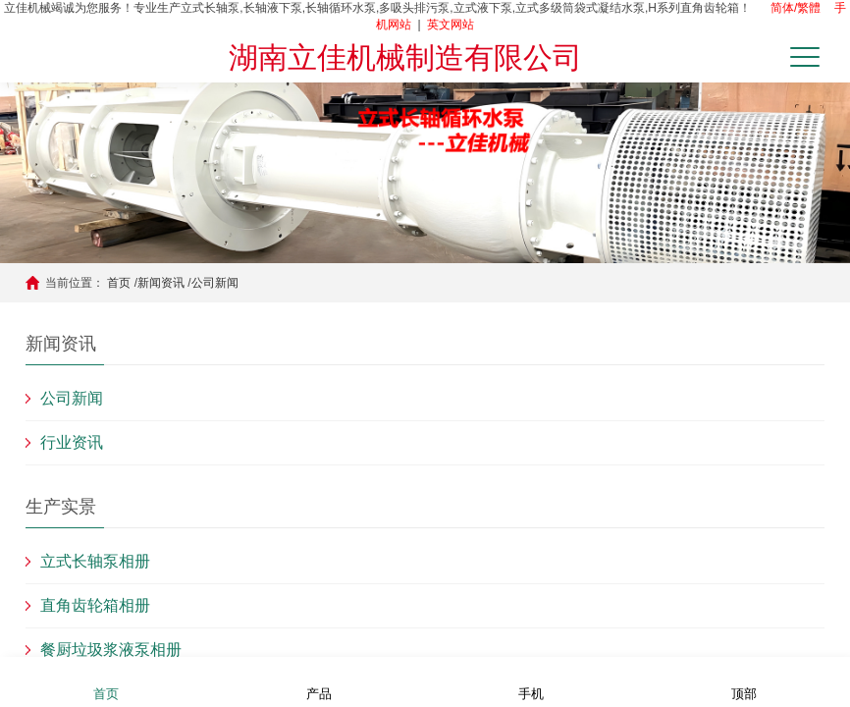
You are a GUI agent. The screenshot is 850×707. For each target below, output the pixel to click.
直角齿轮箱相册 (95, 605)
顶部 (744, 681)
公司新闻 (215, 283)
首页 (119, 283)
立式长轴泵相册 (95, 561)
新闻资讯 (161, 283)
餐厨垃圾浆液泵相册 (111, 649)
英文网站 (450, 24)
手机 (531, 681)
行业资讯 (71, 442)
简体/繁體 (795, 8)
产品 (319, 681)
